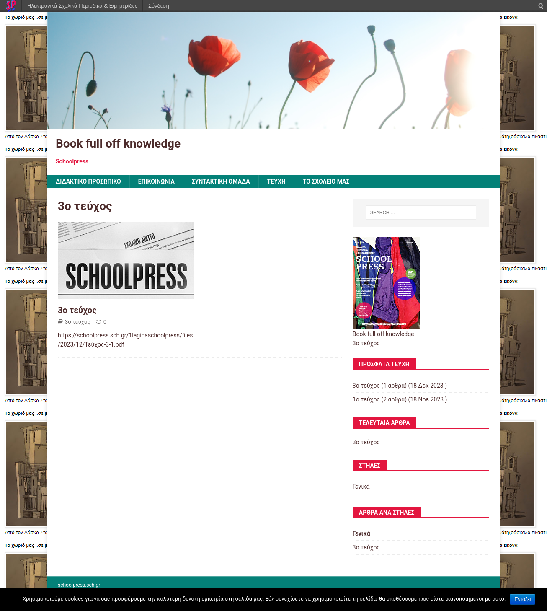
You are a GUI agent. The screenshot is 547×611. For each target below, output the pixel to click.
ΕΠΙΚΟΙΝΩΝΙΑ (156, 181)
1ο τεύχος (366, 399)
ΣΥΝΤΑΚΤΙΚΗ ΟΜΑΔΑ (221, 181)
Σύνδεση (158, 6)
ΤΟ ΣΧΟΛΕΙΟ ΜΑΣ (326, 181)
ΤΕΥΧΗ (276, 181)
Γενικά (361, 486)
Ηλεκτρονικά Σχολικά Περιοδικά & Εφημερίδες (82, 6)
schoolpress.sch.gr (79, 585)
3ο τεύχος (77, 310)
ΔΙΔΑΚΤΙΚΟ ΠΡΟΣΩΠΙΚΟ (88, 181)
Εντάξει (522, 599)
